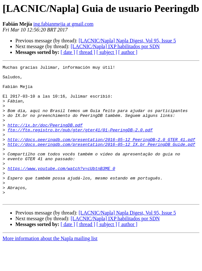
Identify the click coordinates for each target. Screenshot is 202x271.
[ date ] (68, 52)
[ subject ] (107, 52)
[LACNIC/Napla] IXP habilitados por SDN (115, 46)
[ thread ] (85, 52)
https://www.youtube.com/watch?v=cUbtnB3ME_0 (61, 189)
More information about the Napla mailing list (50, 265)
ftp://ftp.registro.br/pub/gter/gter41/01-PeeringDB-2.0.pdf (80, 143)
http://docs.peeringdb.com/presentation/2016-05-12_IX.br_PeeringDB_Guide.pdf (101, 160)
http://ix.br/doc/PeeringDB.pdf (45, 137)
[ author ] (128, 52)
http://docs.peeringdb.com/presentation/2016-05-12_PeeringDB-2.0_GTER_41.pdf (101, 155)
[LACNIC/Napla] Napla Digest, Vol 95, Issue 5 (127, 40)
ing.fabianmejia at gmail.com (63, 24)
